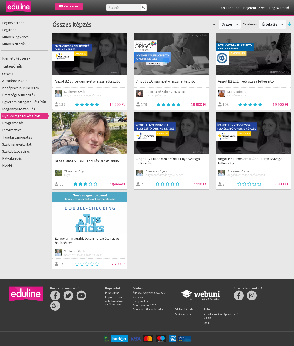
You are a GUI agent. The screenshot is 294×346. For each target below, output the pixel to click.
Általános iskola (14, 80)
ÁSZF (207, 318)
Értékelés (272, 24)
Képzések (68, 6)
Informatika (11, 130)
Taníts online (183, 314)
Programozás (13, 123)
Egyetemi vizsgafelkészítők (24, 102)
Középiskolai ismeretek (20, 87)
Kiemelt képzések (16, 58)
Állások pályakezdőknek (149, 293)
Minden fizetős (14, 43)
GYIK (207, 322)
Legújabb (9, 29)
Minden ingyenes (15, 36)
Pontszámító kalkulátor (148, 309)
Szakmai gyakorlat (17, 144)
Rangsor (138, 297)
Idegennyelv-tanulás (18, 109)
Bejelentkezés (254, 7)
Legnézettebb (13, 22)
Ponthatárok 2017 (144, 305)
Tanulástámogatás (17, 137)
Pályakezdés (12, 158)
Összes (7, 73)
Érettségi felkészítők (18, 95)
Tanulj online (229, 7)
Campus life (140, 301)
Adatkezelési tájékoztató (114, 302)
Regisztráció (279, 7)
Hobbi (7, 165)
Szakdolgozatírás (16, 151)
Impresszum (113, 297)
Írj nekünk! (112, 293)
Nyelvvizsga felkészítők (21, 116)
